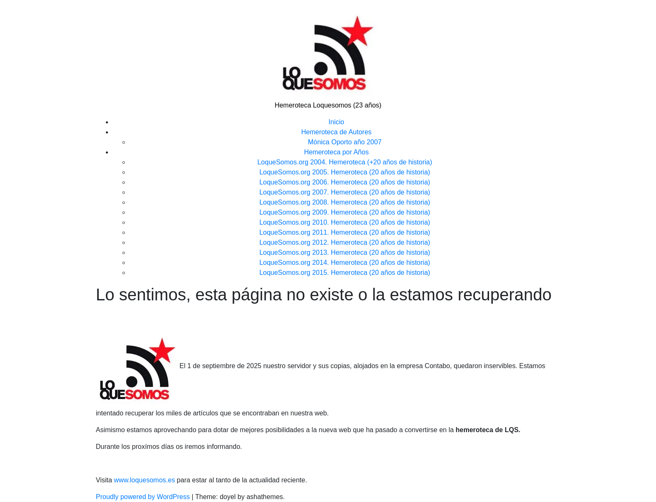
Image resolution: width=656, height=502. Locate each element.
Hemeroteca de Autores (336, 132)
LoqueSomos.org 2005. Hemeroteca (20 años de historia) (344, 172)
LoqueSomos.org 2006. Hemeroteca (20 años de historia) (344, 182)
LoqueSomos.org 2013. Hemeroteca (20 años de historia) (344, 252)
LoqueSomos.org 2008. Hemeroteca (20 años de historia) (344, 202)
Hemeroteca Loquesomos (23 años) (327, 105)
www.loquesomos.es (143, 480)
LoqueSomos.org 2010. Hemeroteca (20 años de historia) (344, 222)
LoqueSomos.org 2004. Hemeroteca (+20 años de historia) (344, 162)
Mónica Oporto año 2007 (345, 142)
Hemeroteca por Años (336, 152)
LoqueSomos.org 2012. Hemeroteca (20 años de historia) (344, 242)
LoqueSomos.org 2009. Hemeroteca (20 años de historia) (344, 212)
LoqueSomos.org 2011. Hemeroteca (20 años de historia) (344, 232)
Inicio (336, 122)
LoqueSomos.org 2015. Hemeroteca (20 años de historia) (344, 272)
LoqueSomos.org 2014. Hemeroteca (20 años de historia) (344, 262)
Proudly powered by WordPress (144, 496)
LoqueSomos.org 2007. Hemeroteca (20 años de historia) (344, 192)
